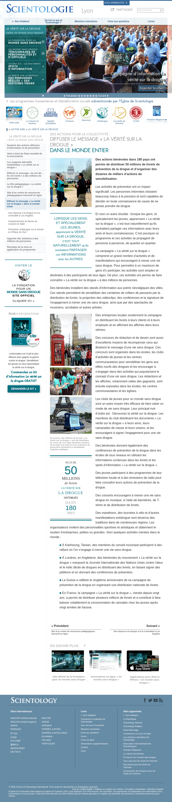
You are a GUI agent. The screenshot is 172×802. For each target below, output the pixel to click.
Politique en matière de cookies (108, 789)
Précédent (71, 96)
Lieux (83, 751)
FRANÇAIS (15, 729)
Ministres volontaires (86, 21)
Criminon (70, 114)
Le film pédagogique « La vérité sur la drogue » (24, 185)
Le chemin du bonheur (32, 115)
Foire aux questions (118, 21)
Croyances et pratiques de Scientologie (93, 720)
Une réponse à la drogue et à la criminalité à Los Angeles (24, 214)
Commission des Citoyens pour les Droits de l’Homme (139, 772)
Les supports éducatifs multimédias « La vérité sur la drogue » (23, 165)
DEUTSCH (15, 752)
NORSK (45, 722)
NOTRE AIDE (18, 129)
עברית (13, 733)
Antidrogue (102, 114)
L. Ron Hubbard (20, 21)
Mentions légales (155, 789)
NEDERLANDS (17, 748)
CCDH (136, 114)
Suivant (102, 96)
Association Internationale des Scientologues (137, 745)
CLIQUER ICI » (24, 300)
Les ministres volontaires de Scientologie (136, 738)
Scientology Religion (132, 726)
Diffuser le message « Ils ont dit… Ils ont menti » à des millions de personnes (25, 176)
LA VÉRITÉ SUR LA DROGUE (43, 129)
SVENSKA (47, 725)
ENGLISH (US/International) (23, 718)
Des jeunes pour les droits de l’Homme (136, 765)
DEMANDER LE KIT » (23, 389)
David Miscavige (130, 730)
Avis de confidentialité (82, 789)
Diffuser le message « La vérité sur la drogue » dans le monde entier (23, 204)
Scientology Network (132, 722)
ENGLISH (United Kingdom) (23, 722)
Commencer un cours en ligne (137, 733)
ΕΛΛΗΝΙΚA (47, 736)
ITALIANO (46, 740)
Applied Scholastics (50, 115)
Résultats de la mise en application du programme (21, 248)
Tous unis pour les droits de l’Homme (140, 761)
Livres (151, 21)
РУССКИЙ (15, 741)
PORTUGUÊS (48, 744)
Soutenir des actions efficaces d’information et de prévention (23, 146)
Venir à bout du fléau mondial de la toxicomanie (24, 155)
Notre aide (14, 122)
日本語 (13, 737)
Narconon (86, 113)
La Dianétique (129, 719)
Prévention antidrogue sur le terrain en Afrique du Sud (26, 230)
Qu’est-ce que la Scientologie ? (53, 21)
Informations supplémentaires (94, 744)
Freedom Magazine (157, 120)
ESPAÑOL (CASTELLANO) (54, 733)
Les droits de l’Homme (119, 115)
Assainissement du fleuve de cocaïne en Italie (22, 222)
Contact (84, 747)
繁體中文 (14, 744)
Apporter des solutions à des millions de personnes (22, 240)
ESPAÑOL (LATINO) (51, 729)
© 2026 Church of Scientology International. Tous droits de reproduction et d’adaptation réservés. (53, 787)
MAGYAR (46, 718)
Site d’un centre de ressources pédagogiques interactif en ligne (24, 194)
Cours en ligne (87, 740)
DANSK (14, 725)
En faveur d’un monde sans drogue (139, 757)
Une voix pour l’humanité (92, 725)
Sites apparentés (115, 3)
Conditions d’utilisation (135, 789)
